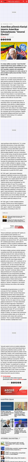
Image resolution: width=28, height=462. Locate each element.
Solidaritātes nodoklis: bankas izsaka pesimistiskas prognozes (16, 449)
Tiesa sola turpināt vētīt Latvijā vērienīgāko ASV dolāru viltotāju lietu (14, 444)
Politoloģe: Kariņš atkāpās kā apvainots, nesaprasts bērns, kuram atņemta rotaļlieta (7, 431)
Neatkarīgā (5, 24)
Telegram (15, 379)
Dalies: (8, 382)
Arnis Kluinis (3, 37)
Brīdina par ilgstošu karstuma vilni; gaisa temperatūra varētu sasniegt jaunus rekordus (16, 217)
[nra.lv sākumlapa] (4, 1)
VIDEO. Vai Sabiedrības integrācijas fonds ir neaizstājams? (15, 453)
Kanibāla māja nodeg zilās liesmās (15, 458)
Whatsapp (21, 379)
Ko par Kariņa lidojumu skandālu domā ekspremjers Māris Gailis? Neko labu (19, 414)
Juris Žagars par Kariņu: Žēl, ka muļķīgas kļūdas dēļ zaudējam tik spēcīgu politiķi (20, 431)
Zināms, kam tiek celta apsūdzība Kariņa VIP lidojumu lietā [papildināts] (7, 413)
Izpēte (10, 24)
